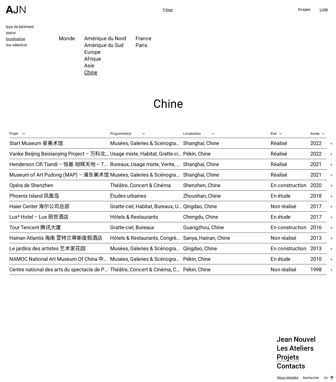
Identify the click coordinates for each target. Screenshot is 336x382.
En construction (288, 185)
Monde (67, 38)
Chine (90, 72)
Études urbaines (128, 195)
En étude (280, 195)
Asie (89, 65)
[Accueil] (15, 6)
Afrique (92, 58)
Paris (141, 45)
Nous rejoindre (287, 378)
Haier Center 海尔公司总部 (39, 206)
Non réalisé (283, 206)
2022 (316, 143)
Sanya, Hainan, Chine (206, 237)
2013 (316, 237)
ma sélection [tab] (16, 44)
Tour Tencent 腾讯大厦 (35, 227)
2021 (316, 164)
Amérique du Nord (105, 38)
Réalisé (279, 143)
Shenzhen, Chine (201, 185)
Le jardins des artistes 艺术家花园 (47, 248)
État (276, 133)
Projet (17, 133)
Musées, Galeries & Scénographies (146, 143)
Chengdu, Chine (200, 216)
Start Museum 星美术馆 (36, 143)
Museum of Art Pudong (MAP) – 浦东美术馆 (59, 174)
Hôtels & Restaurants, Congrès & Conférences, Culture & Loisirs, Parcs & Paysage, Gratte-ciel (146, 237)
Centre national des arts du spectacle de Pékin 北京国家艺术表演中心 (59, 269)
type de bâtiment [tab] (20, 26)
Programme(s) (127, 133)
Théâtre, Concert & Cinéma (140, 185)
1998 (316, 269)
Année (317, 133)
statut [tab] (11, 32)
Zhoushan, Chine (202, 195)
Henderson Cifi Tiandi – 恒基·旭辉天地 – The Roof (59, 164)
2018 (316, 195)
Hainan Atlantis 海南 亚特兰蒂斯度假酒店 (55, 237)
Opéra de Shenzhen (31, 185)
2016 (316, 227)
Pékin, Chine (197, 153)
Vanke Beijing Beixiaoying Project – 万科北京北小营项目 (59, 153)
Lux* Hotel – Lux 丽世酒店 (39, 216)
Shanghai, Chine (201, 143)
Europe (92, 51)
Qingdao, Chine (200, 206)
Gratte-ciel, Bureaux (132, 227)
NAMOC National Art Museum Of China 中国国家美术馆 (59, 258)
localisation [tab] (15, 38)
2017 (316, 206)
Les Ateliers (295, 348)
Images (304, 9)
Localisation (198, 133)
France (143, 38)
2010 (316, 258)
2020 (316, 185)
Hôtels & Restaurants (134, 216)
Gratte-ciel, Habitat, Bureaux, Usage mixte (146, 206)
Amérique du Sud (103, 45)
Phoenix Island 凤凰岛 (34, 195)
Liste (324, 9)
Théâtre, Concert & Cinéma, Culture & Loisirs (146, 269)
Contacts (291, 366)
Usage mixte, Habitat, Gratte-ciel (146, 153)
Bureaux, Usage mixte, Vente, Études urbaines (146, 164)
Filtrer (168, 9)
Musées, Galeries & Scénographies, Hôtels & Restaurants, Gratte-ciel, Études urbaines (146, 248)
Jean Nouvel (296, 339)
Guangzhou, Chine (203, 227)
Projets (288, 357)
